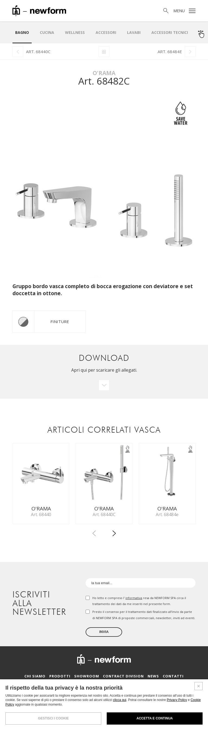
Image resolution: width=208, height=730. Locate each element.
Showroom (86, 677)
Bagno (22, 32)
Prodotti (59, 677)
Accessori (106, 32)
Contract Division (123, 677)
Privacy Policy (177, 700)
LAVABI (134, 32)
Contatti (173, 677)
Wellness (75, 32)
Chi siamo (35, 677)
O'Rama (104, 73)
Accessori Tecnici (169, 32)
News (153, 677)
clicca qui (119, 700)
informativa (133, 599)
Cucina (47, 32)
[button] (114, 536)
